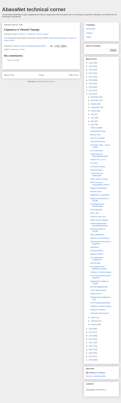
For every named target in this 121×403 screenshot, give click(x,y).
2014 (91, 332)
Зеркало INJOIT (96, 254)
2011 (91, 343)
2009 (91, 350)
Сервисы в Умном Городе (100, 272)
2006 (91, 360)
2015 (91, 329)
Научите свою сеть (98, 217)
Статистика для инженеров (96, 174)
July (92, 114)
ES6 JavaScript (96, 151)
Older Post (73, 75)
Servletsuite (90, 29)
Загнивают (94, 247)
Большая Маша (96, 251)
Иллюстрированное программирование (99, 224)
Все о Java (94, 213)
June (93, 118)
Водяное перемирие (98, 188)
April (93, 125)
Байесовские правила (99, 220)
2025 (91, 63)
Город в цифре (96, 128)
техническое (14, 49)
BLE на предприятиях (99, 287)
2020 (91, 80)
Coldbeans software (96, 373)
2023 (91, 70)
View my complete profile (95, 376)
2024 (91, 66)
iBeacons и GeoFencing (99, 238)
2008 (91, 353)
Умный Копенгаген (97, 141)
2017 (91, 90)
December (95, 97)
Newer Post (9, 75)
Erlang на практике (98, 310)
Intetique (89, 33)
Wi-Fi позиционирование (100, 303)
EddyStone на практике (99, 195)
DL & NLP (94, 163)
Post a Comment (13, 60)
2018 (91, 87)
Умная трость (95, 294)
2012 (91, 339)
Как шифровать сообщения (96, 259)
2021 (91, 77)
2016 (91, 94)
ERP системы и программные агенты (100, 183)
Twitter (88, 37)
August (94, 111)
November (95, 100)
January (94, 324)
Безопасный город (97, 131)
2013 (91, 336)
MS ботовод (95, 263)
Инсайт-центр (96, 191)
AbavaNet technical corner (34, 9)
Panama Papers (96, 170)
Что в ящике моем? (98, 290)
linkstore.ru (102, 390)
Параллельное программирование (99, 155)
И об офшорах (96, 210)
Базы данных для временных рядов (98, 267)
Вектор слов (95, 135)
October (94, 104)
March (93, 317)
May (93, 121)
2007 (91, 356)
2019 (91, 84)
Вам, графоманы (97, 235)
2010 (91, 346)
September (95, 107)
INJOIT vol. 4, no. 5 (97, 160)
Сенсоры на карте (97, 167)
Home (41, 75)
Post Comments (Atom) (45, 82)
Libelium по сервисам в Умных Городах (33, 34)
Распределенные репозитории (97, 205)
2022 (91, 73)
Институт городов (97, 138)
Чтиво (22, 49)
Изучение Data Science (99, 313)
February (94, 321)
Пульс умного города (98, 179)
